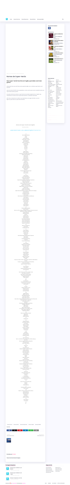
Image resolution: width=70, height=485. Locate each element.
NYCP (49, 88)
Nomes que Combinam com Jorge (16, 473)
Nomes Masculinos (58, 468)
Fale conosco (57, 471)
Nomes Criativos (13, 73)
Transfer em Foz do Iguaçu (59, 106)
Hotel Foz (57, 83)
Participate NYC (58, 87)
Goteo (49, 96)
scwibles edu (50, 102)
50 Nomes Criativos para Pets (58, 58)
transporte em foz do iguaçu (59, 104)
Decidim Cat (58, 92)
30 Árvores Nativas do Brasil (58, 53)
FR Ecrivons (50, 90)
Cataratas (49, 107)
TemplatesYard (14, 483)
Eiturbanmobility (59, 90)
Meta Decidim (50, 98)
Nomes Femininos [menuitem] (17, 19)
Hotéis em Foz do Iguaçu (51, 104)
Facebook (49, 483)
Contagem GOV (58, 88)
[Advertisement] (33, 9)
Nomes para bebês (38, 424)
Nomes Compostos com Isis (16, 478)
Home (46, 483)
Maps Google (50, 83)
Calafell (49, 93)
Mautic (57, 96)
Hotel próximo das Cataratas (51, 81)
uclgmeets (58, 97)
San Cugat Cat (50, 92)
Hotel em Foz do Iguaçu (58, 81)
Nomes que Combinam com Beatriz (16, 468)
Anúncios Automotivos (59, 102)
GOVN (49, 87)
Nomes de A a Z (57, 467)
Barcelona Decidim (51, 91)
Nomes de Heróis (16, 424)
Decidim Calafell (58, 93)
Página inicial (9, 73)
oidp (56, 99)
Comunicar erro (48, 472)
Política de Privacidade (49, 471)
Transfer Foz (58, 91)
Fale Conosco (54, 483)
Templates (24, 483)
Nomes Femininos (49, 468)
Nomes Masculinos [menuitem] (25, 19)
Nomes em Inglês (31, 424)
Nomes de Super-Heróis (23, 424)
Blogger (57, 86)
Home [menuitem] (11, 19)
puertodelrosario (51, 99)
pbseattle (57, 98)
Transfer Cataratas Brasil (59, 85)
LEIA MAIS (58, 38)
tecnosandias (50, 97)
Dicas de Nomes (48, 467)
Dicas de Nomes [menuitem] (32, 19)
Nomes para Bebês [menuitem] (40, 19)
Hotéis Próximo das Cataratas (51, 86)
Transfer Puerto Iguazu (51, 84)
